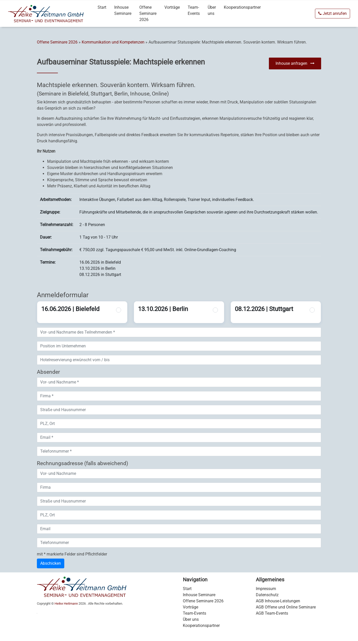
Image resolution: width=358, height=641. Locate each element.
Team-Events (194, 10)
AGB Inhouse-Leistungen (278, 601)
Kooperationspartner (242, 7)
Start (102, 7)
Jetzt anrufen (332, 13)
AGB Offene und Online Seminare (286, 607)
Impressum (266, 588)
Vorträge (172, 7)
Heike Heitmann (66, 603)
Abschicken (50, 563)
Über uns (212, 10)
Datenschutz (267, 594)
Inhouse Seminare (122, 10)
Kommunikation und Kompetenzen (113, 42)
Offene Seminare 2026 (147, 13)
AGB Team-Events (272, 613)
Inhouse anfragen (295, 63)
